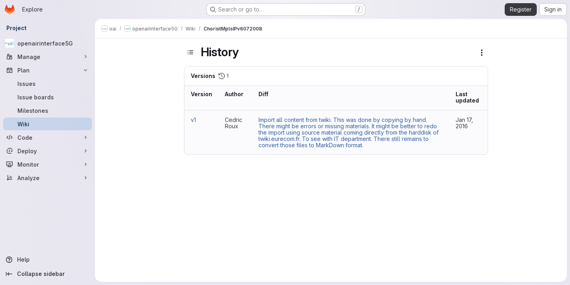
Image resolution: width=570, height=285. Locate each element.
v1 (193, 119)
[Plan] (47, 70)
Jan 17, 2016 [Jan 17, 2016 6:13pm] (464, 122)
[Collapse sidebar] (47, 274)
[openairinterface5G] (47, 43)
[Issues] (47, 83)
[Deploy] (47, 150)
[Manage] (47, 56)
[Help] (47, 259)
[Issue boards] (47, 97)
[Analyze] (47, 177)
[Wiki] (47, 124)
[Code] (47, 137)
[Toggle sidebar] (190, 52)
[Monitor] (47, 164)
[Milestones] (47, 110)
